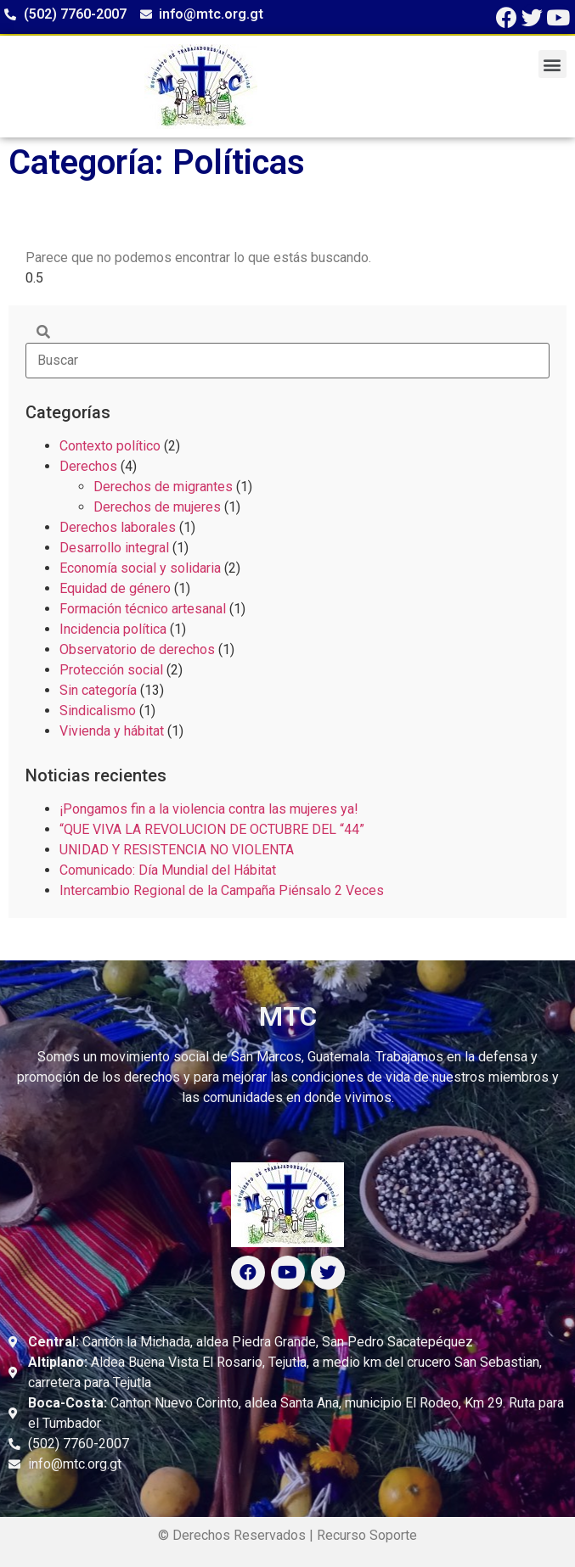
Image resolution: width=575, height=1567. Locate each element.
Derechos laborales (117, 527)
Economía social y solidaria (140, 568)
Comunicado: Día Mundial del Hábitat (167, 870)
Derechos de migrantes (163, 486)
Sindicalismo (97, 710)
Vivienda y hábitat (111, 731)
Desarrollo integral (114, 548)
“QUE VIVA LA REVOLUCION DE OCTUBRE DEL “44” (211, 829)
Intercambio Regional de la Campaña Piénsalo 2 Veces (221, 890)
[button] (552, 64)
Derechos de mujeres (157, 507)
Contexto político (110, 446)
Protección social (111, 670)
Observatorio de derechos (137, 649)
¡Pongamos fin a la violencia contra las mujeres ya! (208, 809)
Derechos (88, 466)
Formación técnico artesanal (142, 609)
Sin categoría (98, 690)
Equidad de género (115, 588)
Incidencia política (112, 629)
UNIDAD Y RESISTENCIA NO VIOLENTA (176, 850)
